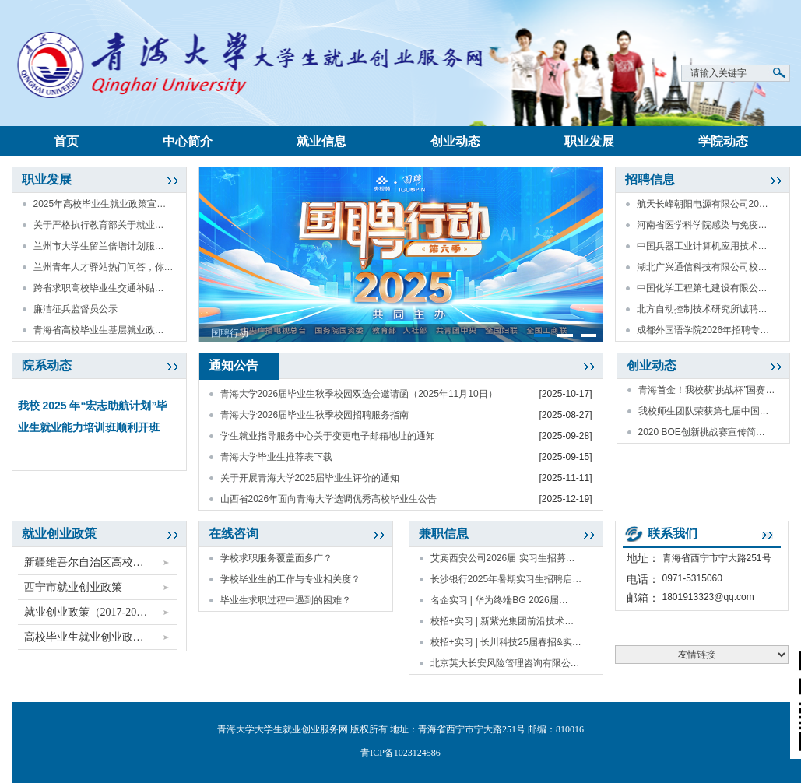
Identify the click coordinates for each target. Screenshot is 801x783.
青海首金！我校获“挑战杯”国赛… (706, 389)
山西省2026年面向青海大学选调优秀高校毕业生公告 (328, 498)
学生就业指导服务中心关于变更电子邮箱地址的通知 (327, 435)
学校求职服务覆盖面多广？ (276, 558)
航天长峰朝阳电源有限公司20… (702, 203)
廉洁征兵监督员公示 (75, 309)
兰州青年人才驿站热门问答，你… (103, 267)
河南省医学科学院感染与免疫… (702, 224)
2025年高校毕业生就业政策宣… (100, 203)
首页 (66, 141)
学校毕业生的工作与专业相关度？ (290, 579)
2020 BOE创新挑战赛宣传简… (701, 432)
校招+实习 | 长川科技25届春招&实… (505, 642)
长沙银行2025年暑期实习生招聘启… (506, 579)
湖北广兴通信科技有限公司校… (702, 267)
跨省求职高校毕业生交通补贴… (98, 288)
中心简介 (188, 141)
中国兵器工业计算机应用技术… (702, 246)
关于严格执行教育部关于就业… (98, 224)
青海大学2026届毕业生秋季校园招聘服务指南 (314, 414)
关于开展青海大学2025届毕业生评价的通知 (310, 477)
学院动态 (723, 141)
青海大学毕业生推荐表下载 (276, 456)
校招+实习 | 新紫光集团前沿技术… (502, 621)
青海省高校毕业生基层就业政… (98, 330)
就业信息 (321, 141)
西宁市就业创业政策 (73, 587)
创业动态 (455, 141)
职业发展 (589, 141)
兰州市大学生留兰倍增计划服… (98, 246)
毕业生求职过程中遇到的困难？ (285, 600)
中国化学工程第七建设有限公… (702, 288)
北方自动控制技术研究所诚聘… (702, 309)
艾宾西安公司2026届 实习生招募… (502, 558)
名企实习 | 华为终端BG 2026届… (499, 600)
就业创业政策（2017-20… (86, 612)
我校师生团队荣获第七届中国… (703, 411)
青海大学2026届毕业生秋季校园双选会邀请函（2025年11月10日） (358, 393)
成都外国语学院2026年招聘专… (703, 330)
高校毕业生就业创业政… (84, 637)
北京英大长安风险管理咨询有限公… (505, 663)
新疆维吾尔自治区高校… (84, 562)
